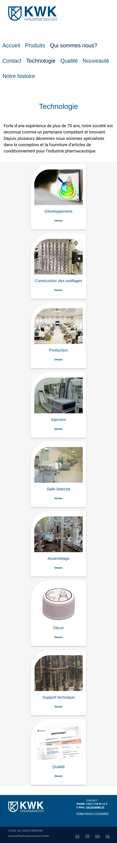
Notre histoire (18, 76)
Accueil (11, 45)
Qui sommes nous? (73, 45)
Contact (11, 61)
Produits (35, 45)
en (97, 836)
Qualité (69, 61)
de (108, 836)
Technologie (40, 61)
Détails (58, 220)
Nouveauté (96, 61)
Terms (80, 813)
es (78, 836)
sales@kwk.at (95, 807)
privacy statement (97, 813)
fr (87, 836)
